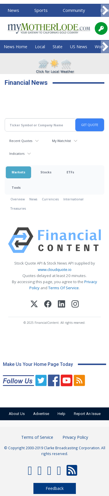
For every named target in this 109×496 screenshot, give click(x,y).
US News (78, 46)
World (100, 46)
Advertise (41, 413)
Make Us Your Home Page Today (38, 364)
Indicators (16, 153)
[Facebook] (48, 305)
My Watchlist (61, 141)
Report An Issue (87, 413)
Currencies (50, 199)
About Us (17, 413)
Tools (16, 187)
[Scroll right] (105, 10)
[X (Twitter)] (34, 305)
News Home (15, 46)
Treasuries (18, 208)
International (73, 199)
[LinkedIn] (61, 305)
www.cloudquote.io (55, 269)
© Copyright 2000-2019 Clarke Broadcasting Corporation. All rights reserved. (54, 450)
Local (40, 46)
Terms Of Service (63, 287)
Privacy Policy (75, 437)
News (13, 10)
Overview (17, 199)
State (57, 46)
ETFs (70, 172)
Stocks (45, 172)
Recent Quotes (20, 141)
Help (61, 413)
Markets (18, 172)
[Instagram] (75, 305)
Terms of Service (37, 437)
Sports (41, 10)
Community (74, 10)
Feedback (55, 488)
